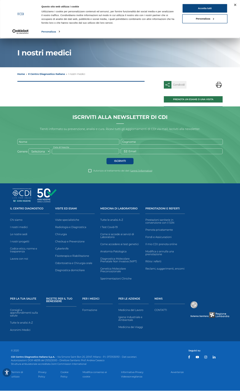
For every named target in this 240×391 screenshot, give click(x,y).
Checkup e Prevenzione (70, 241)
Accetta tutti (205, 8)
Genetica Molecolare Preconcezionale (113, 270)
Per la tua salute (23, 299)
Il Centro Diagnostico (26, 209)
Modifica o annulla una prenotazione (159, 253)
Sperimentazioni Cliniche (116, 278)
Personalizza (48, 31)
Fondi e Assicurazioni (158, 237)
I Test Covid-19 (109, 227)
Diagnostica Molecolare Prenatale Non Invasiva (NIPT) (118, 260)
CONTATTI (160, 310)
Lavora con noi (19, 258)
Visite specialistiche (67, 220)
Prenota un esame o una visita (193, 99)
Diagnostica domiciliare (70, 270)
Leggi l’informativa (141, 171)
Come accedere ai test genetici (119, 244)
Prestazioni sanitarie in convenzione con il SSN (159, 222)
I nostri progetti (19, 241)
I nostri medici (19, 227)
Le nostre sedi (18, 234)
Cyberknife (62, 248)
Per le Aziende (129, 299)
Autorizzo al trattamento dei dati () (122, 171)
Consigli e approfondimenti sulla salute (24, 313)
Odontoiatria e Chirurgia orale (73, 263)
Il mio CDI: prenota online (161, 244)
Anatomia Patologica (113, 251)
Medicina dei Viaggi (130, 327)
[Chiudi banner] (235, 5)
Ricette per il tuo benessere (59, 300)
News (158, 299)
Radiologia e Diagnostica (70, 227)
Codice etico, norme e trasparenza (23, 250)
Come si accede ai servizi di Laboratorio (117, 236)
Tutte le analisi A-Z (111, 220)
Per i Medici (90, 299)
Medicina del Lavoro (130, 310)
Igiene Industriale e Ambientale (130, 319)
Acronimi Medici (20, 330)
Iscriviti (120, 161)
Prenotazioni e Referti (162, 209)
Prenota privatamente (159, 230)
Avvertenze (177, 372)
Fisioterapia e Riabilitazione (72, 256)
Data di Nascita (61, 147)
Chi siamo (16, 220)
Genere (22, 152)
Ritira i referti (153, 261)
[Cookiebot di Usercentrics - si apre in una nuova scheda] (20, 31)
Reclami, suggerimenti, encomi (164, 268)
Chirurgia (61, 234)
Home (21, 73)
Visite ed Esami (66, 209)
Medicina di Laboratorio (119, 209)
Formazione (89, 310)
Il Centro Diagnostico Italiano (46, 73)
